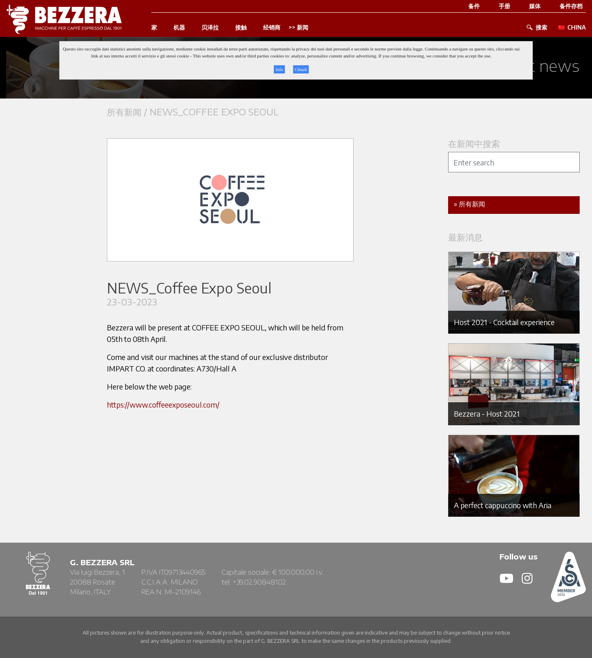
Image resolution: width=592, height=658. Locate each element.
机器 (179, 27)
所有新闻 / (128, 112)
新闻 (302, 27)
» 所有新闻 (469, 204)
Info (279, 69)
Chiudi (301, 69)
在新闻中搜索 (474, 143)
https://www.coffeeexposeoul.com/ (163, 404)
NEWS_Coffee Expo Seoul (214, 112)
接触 (241, 27)
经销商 (271, 27)
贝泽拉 (210, 27)
